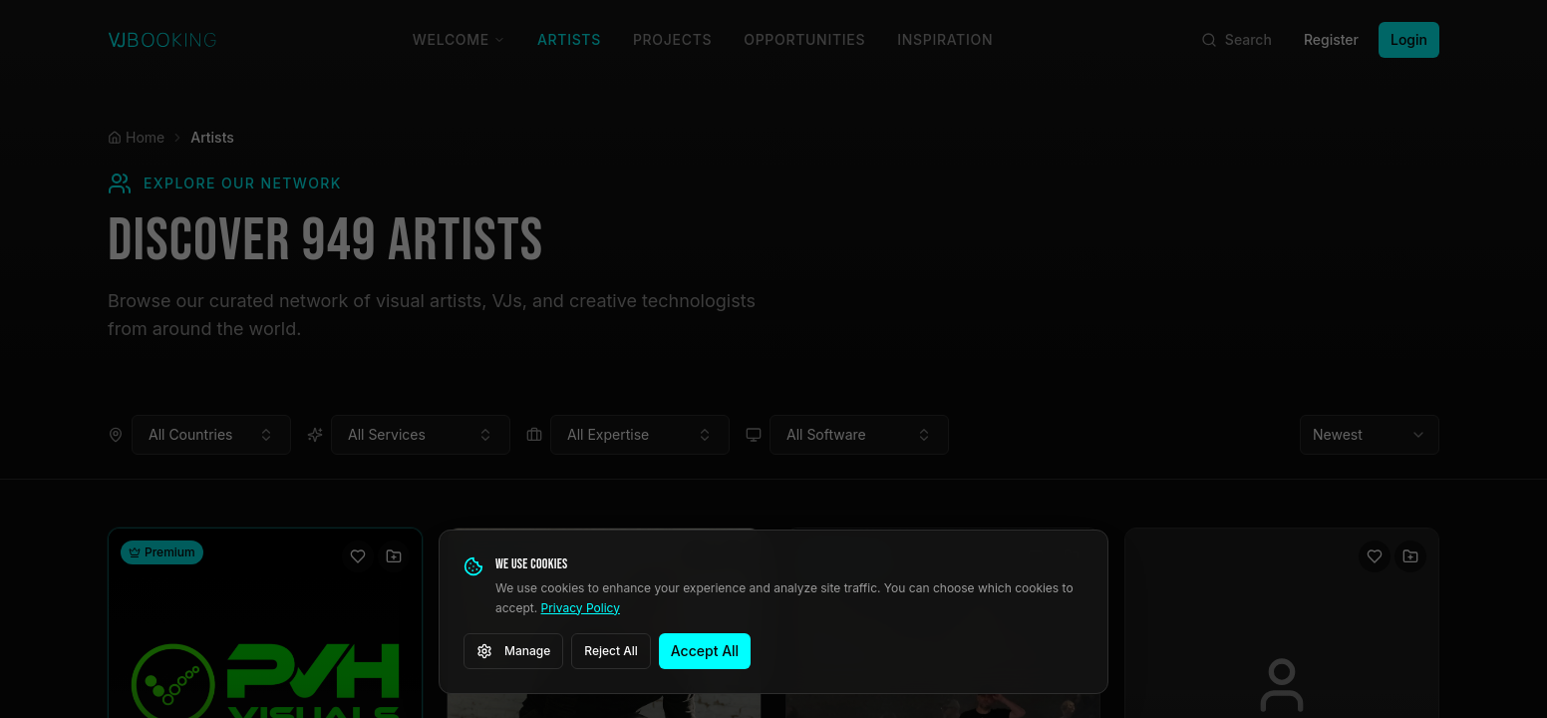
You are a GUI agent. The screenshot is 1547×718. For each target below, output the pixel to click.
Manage (513, 651)
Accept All (705, 650)
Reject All (611, 650)
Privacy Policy (580, 607)
